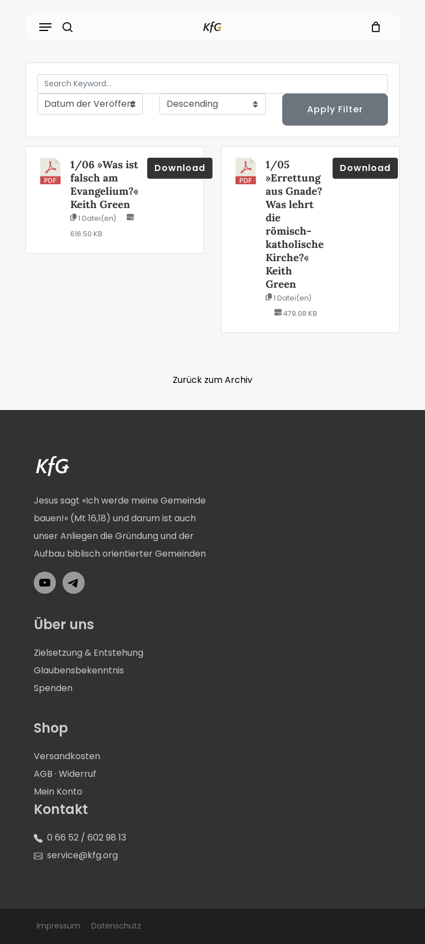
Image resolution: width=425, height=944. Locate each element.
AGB (43, 773)
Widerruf (77, 773)
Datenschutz (116, 925)
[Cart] (373, 27)
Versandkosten (67, 756)
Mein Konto (58, 791)
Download (179, 168)
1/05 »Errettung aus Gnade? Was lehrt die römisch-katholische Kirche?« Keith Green (295, 224)
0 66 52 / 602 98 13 (86, 837)
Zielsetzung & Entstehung (88, 652)
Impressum (58, 925)
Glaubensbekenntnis (79, 670)
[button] (45, 27)
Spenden (53, 688)
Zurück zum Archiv (212, 380)
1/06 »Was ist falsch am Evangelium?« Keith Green (104, 184)
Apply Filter (335, 109)
